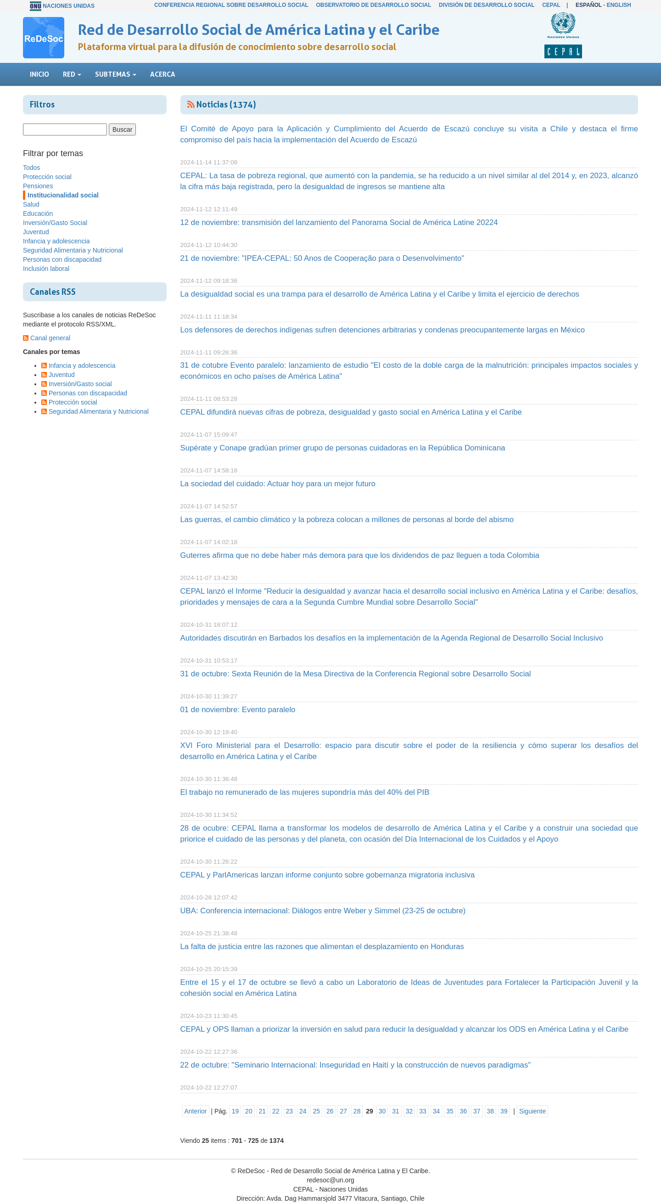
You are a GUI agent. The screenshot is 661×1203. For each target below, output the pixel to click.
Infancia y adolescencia (56, 241)
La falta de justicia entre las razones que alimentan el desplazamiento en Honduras (322, 946)
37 (477, 1111)
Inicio (39, 74)
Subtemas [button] (115, 74)
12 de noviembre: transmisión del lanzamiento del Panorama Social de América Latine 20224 (339, 222)
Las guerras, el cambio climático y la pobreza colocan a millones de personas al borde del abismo (347, 519)
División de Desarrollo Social (486, 5)
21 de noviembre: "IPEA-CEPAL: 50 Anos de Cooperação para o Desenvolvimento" (322, 258)
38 (490, 1111)
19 (235, 1111)
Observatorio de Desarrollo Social (373, 5)
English (619, 5)
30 (382, 1111)
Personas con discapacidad (62, 259)
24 (303, 1111)
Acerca (162, 74)
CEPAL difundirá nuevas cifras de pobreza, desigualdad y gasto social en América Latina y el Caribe (351, 412)
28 (357, 1111)
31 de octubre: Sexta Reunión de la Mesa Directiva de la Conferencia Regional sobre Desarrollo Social (355, 673)
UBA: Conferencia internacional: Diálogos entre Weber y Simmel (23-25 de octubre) (323, 910)
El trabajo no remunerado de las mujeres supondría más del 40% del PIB (305, 792)
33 (422, 1111)
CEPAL (551, 5)
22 (276, 1111)
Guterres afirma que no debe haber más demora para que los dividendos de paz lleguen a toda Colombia (360, 555)
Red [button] (72, 74)
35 (450, 1111)
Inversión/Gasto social (80, 384)
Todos (31, 167)
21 (262, 1111)
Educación (38, 213)
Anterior (196, 1111)
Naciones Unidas (69, 6)
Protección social (47, 176)
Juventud (36, 232)
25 (316, 1111)
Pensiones (38, 186)
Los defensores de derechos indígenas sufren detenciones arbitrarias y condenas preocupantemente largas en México (382, 330)
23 (289, 1111)
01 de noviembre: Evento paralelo (238, 709)
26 (330, 1111)
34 (436, 1111)
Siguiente (532, 1111)
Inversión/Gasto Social (55, 222)
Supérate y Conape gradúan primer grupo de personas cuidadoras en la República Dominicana (342, 448)
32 (409, 1111)
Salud (31, 204)
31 (395, 1111)
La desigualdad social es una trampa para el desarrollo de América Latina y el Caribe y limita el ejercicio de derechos (379, 294)
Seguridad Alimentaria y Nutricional (73, 250)
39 (504, 1111)
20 (248, 1111)
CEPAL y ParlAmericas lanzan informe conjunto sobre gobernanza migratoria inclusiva (327, 875)
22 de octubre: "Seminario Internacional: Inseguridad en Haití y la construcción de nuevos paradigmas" (355, 1065)
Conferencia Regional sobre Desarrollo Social (231, 5)
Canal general (50, 338)
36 (463, 1111)
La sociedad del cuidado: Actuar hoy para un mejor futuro (277, 483)
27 (343, 1111)
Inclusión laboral (46, 268)
